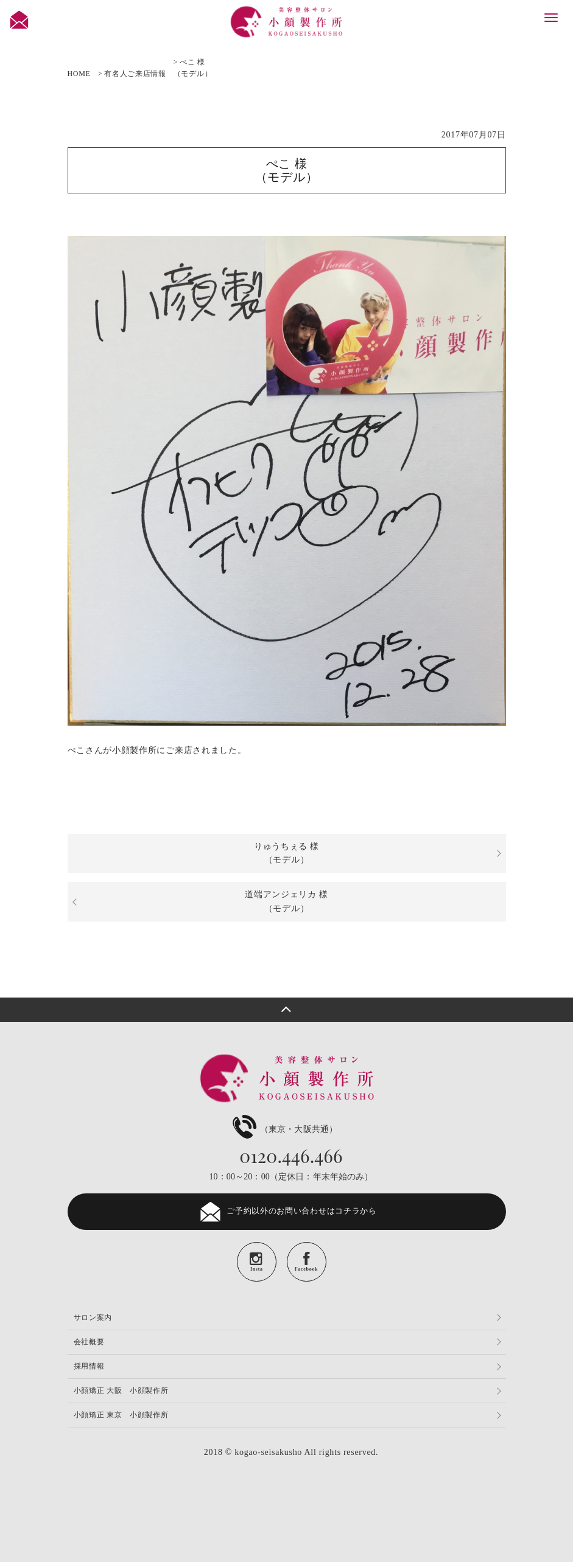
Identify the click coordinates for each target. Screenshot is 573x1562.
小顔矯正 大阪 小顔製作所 (121, 1390)
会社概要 (89, 1342)
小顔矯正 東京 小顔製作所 (121, 1415)
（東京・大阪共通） (283, 1129)
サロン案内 (93, 1317)
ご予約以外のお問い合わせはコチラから (286, 1211)
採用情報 (89, 1366)
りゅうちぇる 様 (286, 853)
